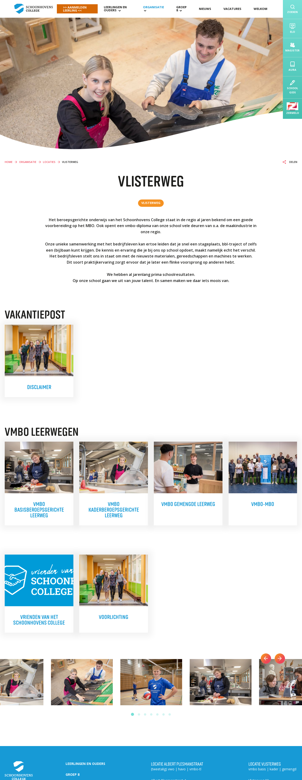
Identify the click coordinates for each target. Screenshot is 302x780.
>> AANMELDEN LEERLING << (75, 8)
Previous (266, 658)
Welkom (260, 9)
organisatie (153, 7)
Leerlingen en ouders (115, 8)
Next (280, 658)
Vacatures (232, 9)
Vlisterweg (150, 203)
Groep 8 (181, 8)
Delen (293, 162)
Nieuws (205, 9)
